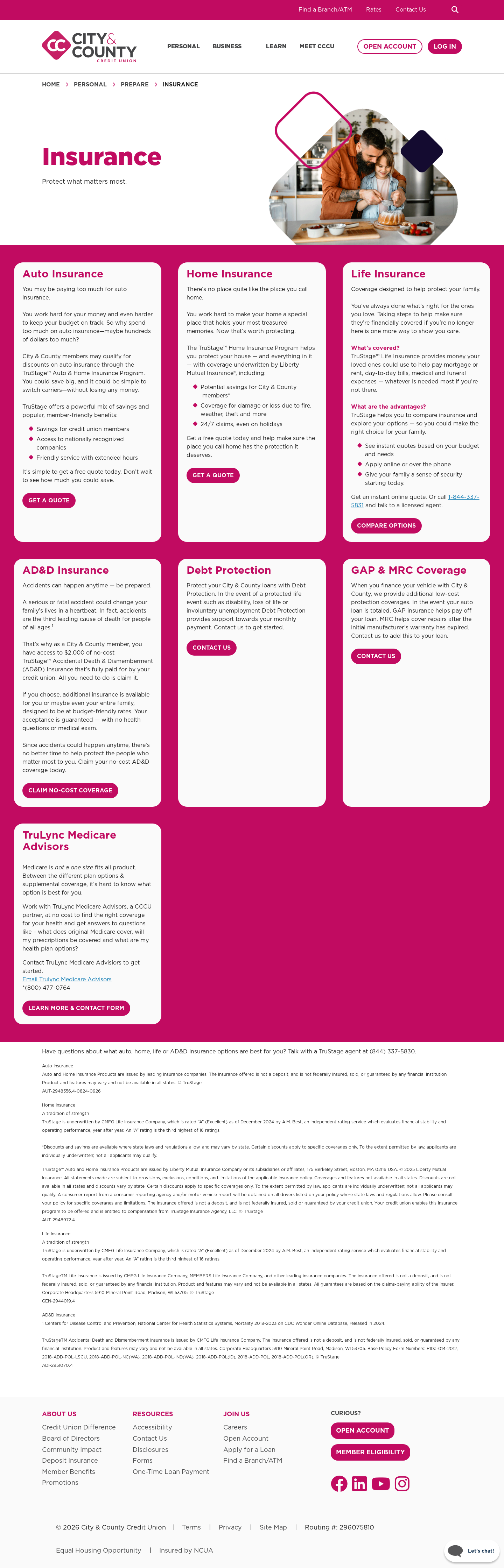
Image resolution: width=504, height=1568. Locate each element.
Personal (183, 46)
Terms (191, 1527)
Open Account (389, 46)
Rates (374, 10)
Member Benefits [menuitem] (68, 1471)
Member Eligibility (370, 1452)
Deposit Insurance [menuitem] (70, 1460)
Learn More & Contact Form (76, 1008)
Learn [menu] (276, 46)
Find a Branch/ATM (325, 10)
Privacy (230, 1527)
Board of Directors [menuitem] (71, 1438)
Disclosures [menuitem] (150, 1449)
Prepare (135, 84)
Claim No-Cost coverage (70, 790)
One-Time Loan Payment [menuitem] (171, 1471)
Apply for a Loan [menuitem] (249, 1449)
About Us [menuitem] (59, 1414)
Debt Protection (229, 570)
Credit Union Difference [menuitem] (79, 1427)
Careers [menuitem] (235, 1427)
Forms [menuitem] (143, 1460)
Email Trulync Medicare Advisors (67, 979)
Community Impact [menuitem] (72, 1449)
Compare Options (386, 525)
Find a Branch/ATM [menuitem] (252, 1460)
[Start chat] (472, 1551)
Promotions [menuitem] (60, 1482)
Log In (445, 46)
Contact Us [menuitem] (150, 1438)
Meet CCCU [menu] (317, 46)
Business (227, 46)
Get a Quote (49, 500)
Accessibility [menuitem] (152, 1427)
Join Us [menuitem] (236, 1414)
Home (51, 84)
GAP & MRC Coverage (409, 570)
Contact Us (411, 10)
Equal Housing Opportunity (98, 1550)
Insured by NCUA (186, 1550)
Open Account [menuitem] (245, 1438)
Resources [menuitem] (153, 1414)
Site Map (273, 1527)
